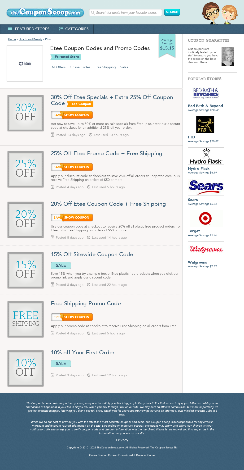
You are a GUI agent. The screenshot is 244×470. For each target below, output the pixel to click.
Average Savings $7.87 (206, 262)
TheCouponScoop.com (110, 448)
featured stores (28, 29)
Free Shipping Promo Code (86, 304)
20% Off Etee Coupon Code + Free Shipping (108, 204)
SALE (61, 265)
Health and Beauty (30, 39)
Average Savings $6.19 (206, 169)
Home (12, 39)
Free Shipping (105, 67)
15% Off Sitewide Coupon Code (93, 255)
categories (74, 29)
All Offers (58, 67)
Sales (124, 67)
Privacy (122, 440)
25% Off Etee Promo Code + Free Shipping (106, 154)
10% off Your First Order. (83, 353)
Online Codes (80, 67)
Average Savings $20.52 (206, 106)
